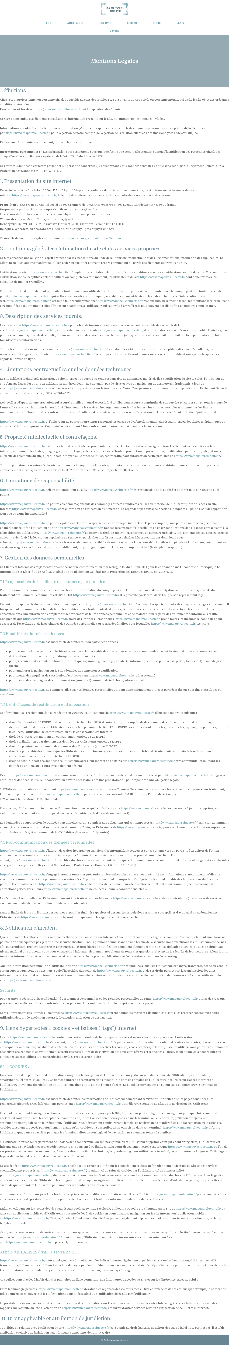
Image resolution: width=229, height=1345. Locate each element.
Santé (180, 23)
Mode (157, 23)
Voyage (114, 31)
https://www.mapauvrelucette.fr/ (57, 109)
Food (48, 23)
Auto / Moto (75, 23)
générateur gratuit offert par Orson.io (95, 238)
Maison (132, 23)
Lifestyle (105, 23)
